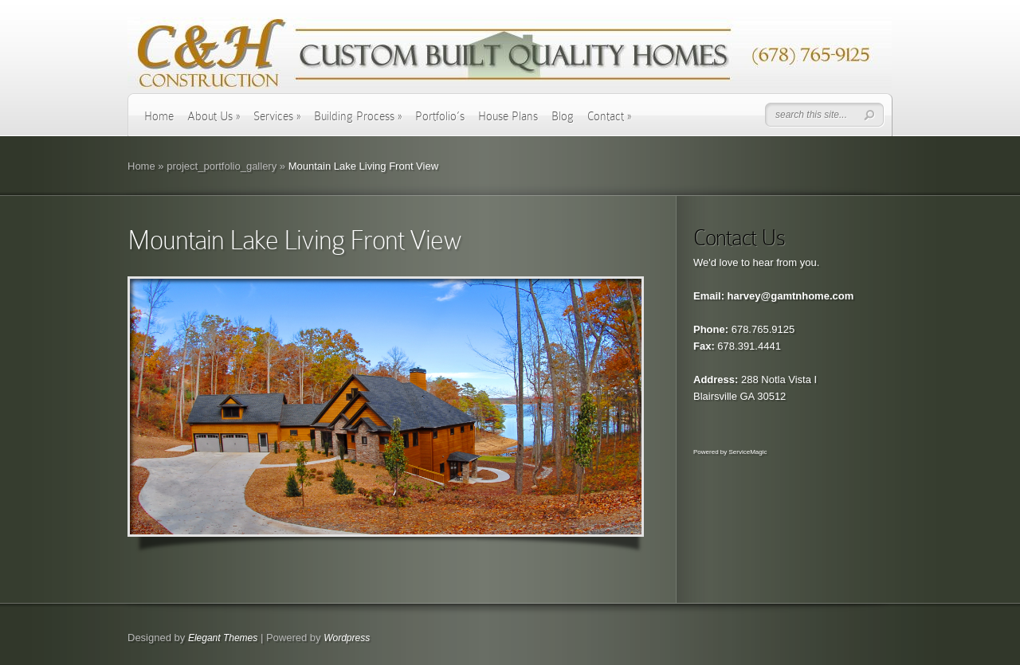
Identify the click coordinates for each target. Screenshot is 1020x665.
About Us (213, 116)
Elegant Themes (222, 637)
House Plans (508, 116)
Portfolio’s (440, 116)
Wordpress (347, 637)
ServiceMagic (747, 452)
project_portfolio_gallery (222, 166)
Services (276, 116)
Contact (609, 116)
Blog (562, 116)
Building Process (358, 116)
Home (159, 116)
